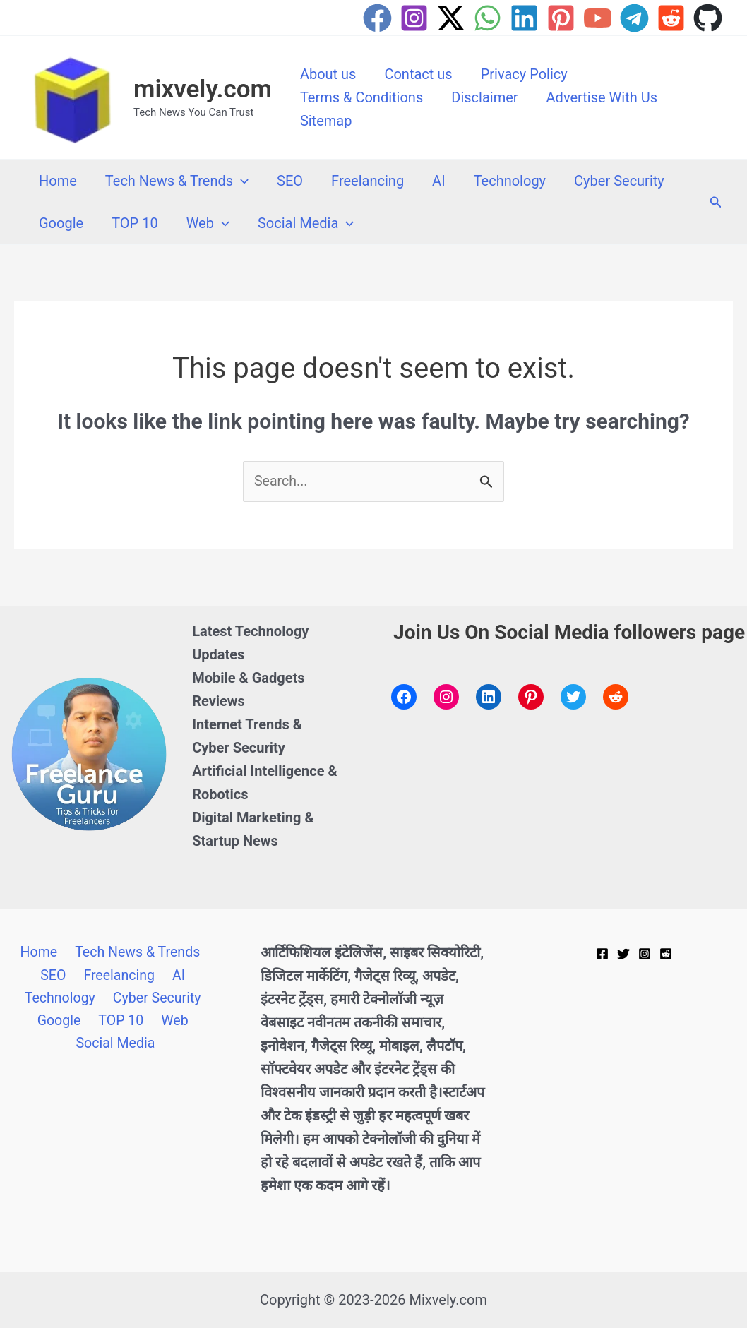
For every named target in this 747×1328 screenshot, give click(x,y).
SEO (290, 180)
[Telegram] (634, 18)
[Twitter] (623, 954)
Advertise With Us (601, 97)
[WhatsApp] (487, 18)
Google (61, 223)
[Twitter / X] (450, 18)
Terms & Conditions (361, 97)
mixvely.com (202, 89)
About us (328, 74)
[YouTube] (597, 18)
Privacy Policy (524, 74)
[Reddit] (671, 18)
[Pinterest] (560, 18)
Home (58, 180)
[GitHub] (707, 18)
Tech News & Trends (177, 181)
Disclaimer (484, 97)
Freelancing (367, 180)
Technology (510, 180)
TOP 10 (134, 223)
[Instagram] (414, 18)
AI (439, 180)
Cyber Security (619, 180)
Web (207, 223)
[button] (241, 181)
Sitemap (326, 120)
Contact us (418, 74)
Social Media (306, 223)
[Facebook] (377, 18)
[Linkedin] (524, 18)
